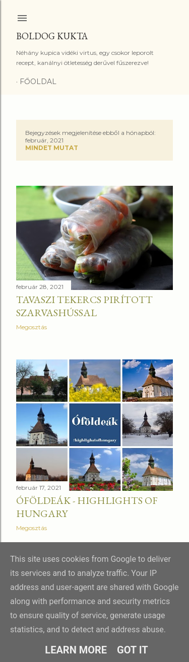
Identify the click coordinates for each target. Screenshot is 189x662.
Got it (132, 650)
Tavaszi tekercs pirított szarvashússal (84, 306)
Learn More (76, 650)
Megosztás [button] (31, 327)
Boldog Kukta (52, 36)
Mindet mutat (51, 148)
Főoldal (38, 81)
